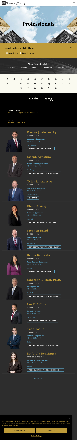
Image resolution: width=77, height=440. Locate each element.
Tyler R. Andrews (39, 185)
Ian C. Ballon (36, 308)
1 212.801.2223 (34, 292)
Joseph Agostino (39, 160)
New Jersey (30, 173)
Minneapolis (31, 247)
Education (48, 67)
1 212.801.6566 (34, 219)
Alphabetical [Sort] (21, 123)
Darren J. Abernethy (42, 135)
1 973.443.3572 (34, 169)
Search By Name (13, 53)
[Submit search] (71, 48)
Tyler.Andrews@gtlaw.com (36, 192)
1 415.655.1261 (34, 145)
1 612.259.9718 (34, 243)
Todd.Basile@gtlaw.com (35, 339)
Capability (12, 67)
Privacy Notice (59, 427)
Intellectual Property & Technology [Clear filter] (22, 112)
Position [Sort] (11, 123)
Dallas (29, 345)
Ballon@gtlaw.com (34, 315)
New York (30, 223)
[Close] (69, 424)
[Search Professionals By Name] (37, 48)
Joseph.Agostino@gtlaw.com (37, 167)
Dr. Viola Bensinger (41, 357)
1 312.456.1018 (34, 268)
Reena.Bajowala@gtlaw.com (37, 265)
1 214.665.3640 (34, 341)
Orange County (32, 198)
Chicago (29, 272)
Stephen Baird (37, 234)
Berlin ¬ (29, 370)
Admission (36, 67)
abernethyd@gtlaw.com (36, 143)
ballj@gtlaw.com (33, 290)
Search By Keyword (28, 53)
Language (60, 67)
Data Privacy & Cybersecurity (41, 152)
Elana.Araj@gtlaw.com (35, 216)
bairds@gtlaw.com (34, 241)
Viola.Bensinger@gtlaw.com (37, 364)
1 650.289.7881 (34, 317)
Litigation (33, 201)
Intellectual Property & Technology (44, 177)
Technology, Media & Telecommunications (45, 373)
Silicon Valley (31, 321)
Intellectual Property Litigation (42, 226)
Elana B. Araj (36, 209)
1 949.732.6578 (34, 194)
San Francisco (31, 149)
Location (24, 67)
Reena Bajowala (38, 258)
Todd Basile (35, 332)
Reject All (51, 436)
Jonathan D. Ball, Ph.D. (44, 283)
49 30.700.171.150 (35, 366)
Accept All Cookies (19, 436)
